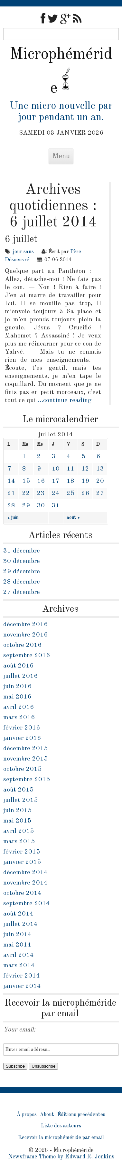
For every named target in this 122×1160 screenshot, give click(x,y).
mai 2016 (17, 697)
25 (70, 493)
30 (41, 505)
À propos (27, 1114)
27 (100, 493)
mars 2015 (19, 841)
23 (41, 493)
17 (56, 481)
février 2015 (21, 852)
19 (85, 481)
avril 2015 (18, 831)
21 (11, 493)
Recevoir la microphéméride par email (61, 1137)
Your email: (19, 1030)
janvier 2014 (22, 986)
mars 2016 (19, 717)
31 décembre (21, 551)
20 (100, 481)
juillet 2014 (20, 924)
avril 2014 (18, 955)
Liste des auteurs (61, 1126)
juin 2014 (17, 934)
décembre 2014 (25, 872)
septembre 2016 (26, 655)
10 (56, 469)
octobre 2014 (22, 893)
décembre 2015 (25, 748)
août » (73, 517)
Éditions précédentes (81, 1114)
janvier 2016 (22, 738)
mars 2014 (19, 965)
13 (100, 469)
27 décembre (21, 592)
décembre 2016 (25, 624)
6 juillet (21, 239)
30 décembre (21, 561)
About (47, 1114)
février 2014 (21, 976)
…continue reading (64, 400)
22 (26, 493)
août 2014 (18, 914)
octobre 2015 (22, 769)
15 (26, 481)
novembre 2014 (25, 883)
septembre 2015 (26, 779)
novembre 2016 (25, 635)
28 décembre (21, 582)
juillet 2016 (20, 676)
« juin (12, 517)
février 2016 (21, 728)
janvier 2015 (22, 862)
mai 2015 (17, 821)
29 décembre (21, 571)
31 (56, 505)
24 (56, 493)
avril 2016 (18, 707)
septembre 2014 (26, 903)
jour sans (23, 251)
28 (11, 505)
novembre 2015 (25, 759)
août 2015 (18, 790)
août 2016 (18, 666)
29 (26, 505)
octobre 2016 (22, 645)
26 (85, 493)
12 (85, 469)
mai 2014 (17, 945)
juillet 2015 (20, 800)
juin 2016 (17, 686)
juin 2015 (17, 810)
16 (41, 481)
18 (70, 481)
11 (70, 469)
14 (11, 481)
